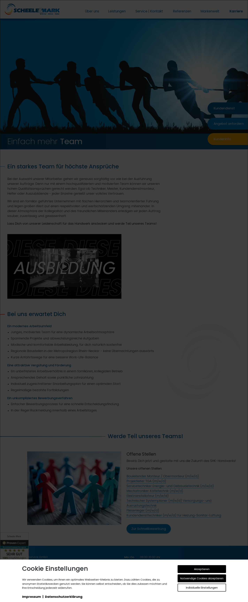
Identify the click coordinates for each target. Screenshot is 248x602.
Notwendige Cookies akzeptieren (201, 578)
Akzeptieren (201, 569)
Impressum (31, 596)
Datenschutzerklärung (63, 596)
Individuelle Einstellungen (202, 587)
